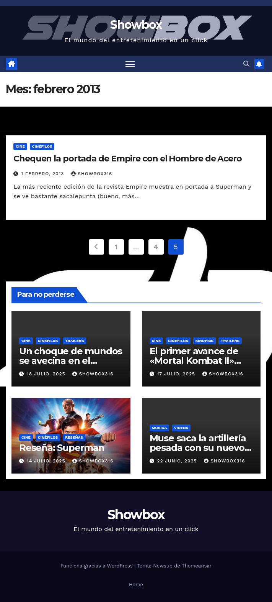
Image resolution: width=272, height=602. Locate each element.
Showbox (135, 25)
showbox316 (91, 173)
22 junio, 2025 (178, 461)
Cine (20, 146)
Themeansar (197, 566)
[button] (246, 63)
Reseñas (74, 437)
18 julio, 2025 (47, 374)
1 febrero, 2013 (43, 173)
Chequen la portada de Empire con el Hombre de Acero (127, 158)
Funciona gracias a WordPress (97, 566)
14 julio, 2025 (47, 461)
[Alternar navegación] (130, 63)
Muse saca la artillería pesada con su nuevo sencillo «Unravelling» (199, 448)
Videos (181, 428)
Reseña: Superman (61, 447)
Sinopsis (204, 341)
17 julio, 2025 (177, 374)
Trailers (74, 341)
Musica (159, 428)
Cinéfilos (42, 146)
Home (136, 584)
